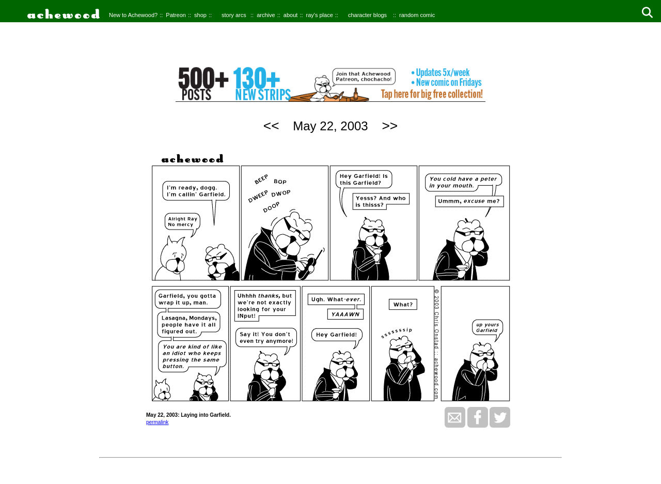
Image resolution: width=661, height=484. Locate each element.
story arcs (234, 15)
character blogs (367, 15)
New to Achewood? (133, 15)
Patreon (176, 15)
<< (271, 125)
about (291, 15)
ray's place (319, 15)
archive (266, 15)
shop (200, 15)
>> (390, 125)
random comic (417, 15)
